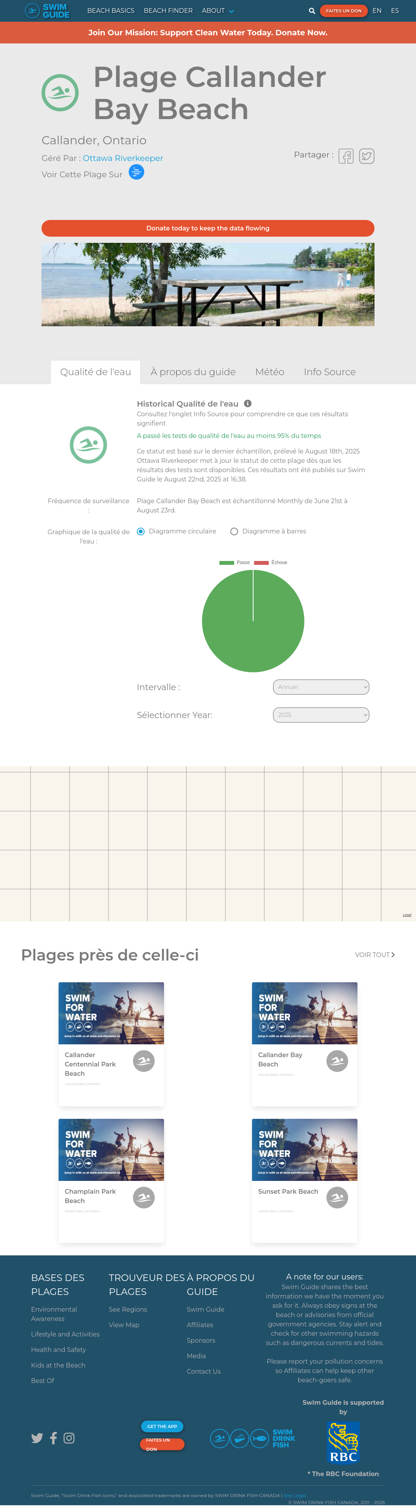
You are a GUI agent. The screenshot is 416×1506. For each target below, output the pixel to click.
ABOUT (213, 10)
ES (395, 10)
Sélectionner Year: (174, 715)
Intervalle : (158, 687)
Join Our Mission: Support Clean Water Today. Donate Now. (208, 32)
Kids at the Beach (58, 1365)
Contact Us (204, 1371)
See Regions (128, 1309)
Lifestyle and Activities (65, 1334)
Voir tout (375, 955)
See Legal (295, 1495)
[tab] (95, 372)
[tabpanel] (208, 563)
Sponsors (201, 1340)
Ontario (125, 140)
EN (377, 10)
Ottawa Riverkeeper (123, 158)
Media (196, 1356)
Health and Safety (58, 1350)
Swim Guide (205, 1309)
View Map (124, 1325)
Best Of (42, 1381)
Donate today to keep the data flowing (208, 228)
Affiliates (200, 1325)
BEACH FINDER (168, 10)
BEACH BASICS (111, 10)
